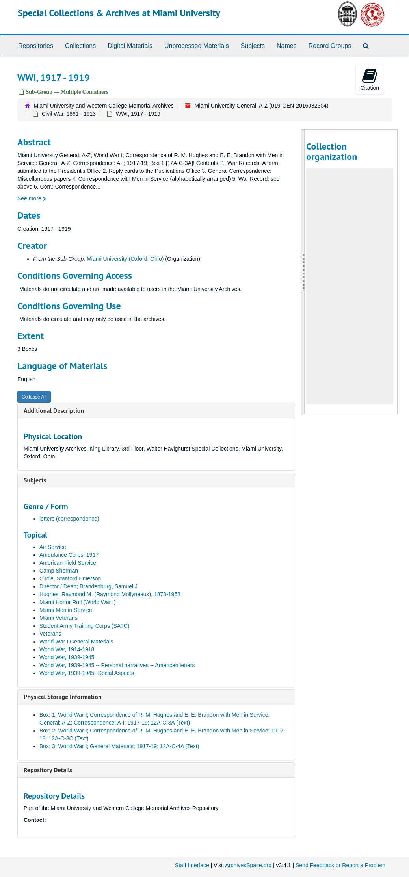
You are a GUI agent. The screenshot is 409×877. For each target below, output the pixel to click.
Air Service (52, 547)
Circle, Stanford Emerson (70, 578)
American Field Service (67, 563)
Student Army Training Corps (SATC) (84, 626)
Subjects (253, 46)
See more (31, 198)
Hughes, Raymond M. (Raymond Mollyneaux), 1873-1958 (109, 594)
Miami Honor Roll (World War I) (77, 602)
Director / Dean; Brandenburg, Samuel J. (89, 586)
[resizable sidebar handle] (303, 272)
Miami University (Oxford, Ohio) (125, 259)
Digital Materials (130, 46)
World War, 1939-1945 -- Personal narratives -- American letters (117, 665)
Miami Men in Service (65, 610)
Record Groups (330, 46)
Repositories (35, 46)
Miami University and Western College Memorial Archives (104, 105)
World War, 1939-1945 (66, 657)
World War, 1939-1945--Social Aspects (86, 673)
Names (287, 46)
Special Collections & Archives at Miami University (119, 13)
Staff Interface (192, 865)
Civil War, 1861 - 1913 (69, 114)
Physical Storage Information (63, 697)
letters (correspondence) (69, 518)
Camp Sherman (58, 570)
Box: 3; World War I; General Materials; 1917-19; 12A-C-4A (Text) (119, 746)
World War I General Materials (76, 641)
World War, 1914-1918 (66, 649)
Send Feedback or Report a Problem (340, 865)
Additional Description (54, 410)
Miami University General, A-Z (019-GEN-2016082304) (262, 105)
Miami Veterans (58, 618)
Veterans (50, 633)
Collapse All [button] (34, 397)
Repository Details (48, 770)
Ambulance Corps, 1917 (69, 555)
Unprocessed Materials (196, 46)
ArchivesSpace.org (248, 865)
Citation (370, 79)
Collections (80, 46)
